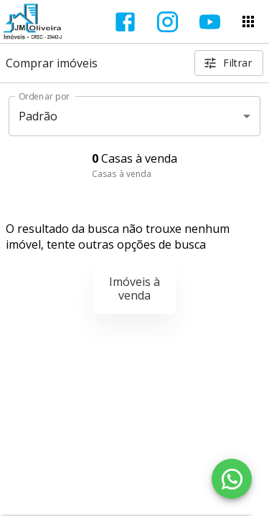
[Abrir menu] (248, 21)
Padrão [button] (38, 116)
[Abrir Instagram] (167, 21)
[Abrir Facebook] (125, 21)
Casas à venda (121, 174)
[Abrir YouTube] (209, 21)
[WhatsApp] (232, 479)
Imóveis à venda (134, 288)
